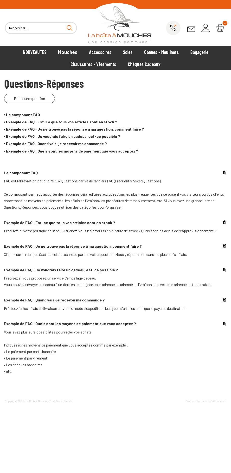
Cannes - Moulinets (161, 52)
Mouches (67, 52)
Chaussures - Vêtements (93, 64)
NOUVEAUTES (34, 52)
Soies (128, 52)
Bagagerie (199, 52)
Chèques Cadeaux (144, 64)
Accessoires (100, 52)
